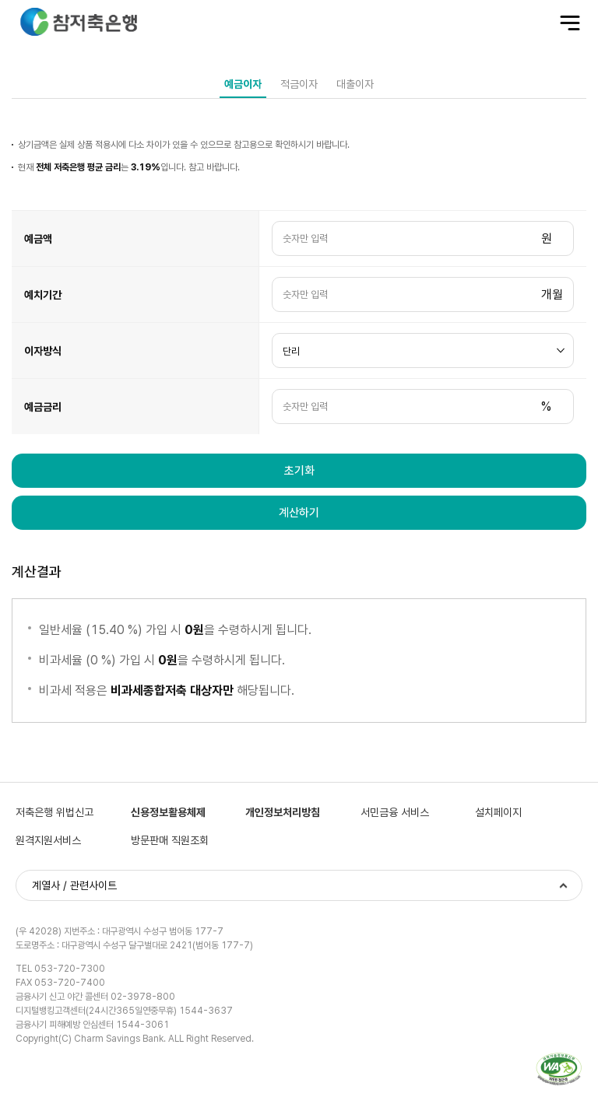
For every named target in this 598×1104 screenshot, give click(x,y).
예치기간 (43, 295)
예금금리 (43, 407)
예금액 (38, 239)
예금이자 (243, 84)
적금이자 (299, 84)
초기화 (299, 471)
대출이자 (355, 84)
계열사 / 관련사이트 (74, 885)
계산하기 (299, 513)
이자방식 (43, 351)
